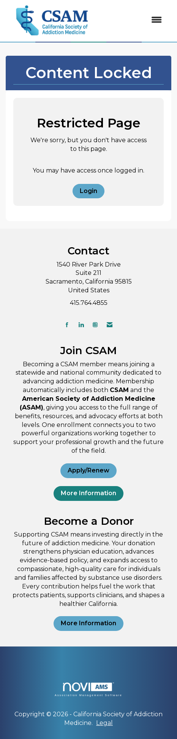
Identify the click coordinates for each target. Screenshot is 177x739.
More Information (88, 493)
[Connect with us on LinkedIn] (81, 325)
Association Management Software (88, 690)
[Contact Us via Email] (109, 325)
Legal (104, 722)
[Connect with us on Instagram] (95, 325)
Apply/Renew (88, 470)
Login (88, 191)
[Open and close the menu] (134, 20)
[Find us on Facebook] (67, 325)
